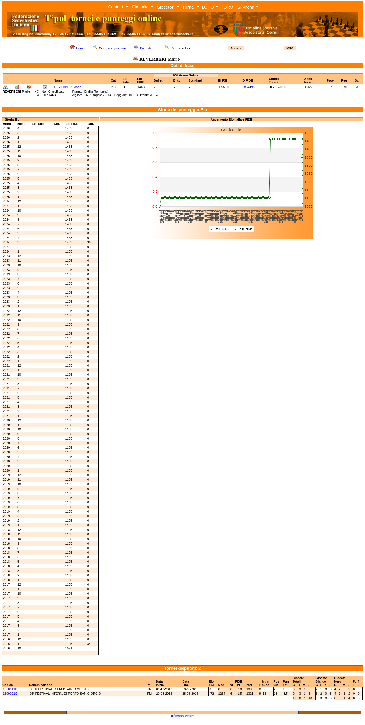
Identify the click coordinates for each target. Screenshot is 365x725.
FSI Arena (245, 7)
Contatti (115, 6)
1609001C (10, 693)
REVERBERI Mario (67, 87)
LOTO (208, 7)
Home (80, 48)
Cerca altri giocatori (112, 48)
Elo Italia (140, 6)
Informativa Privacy (182, 715)
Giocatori (166, 7)
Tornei (188, 7)
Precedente (148, 48)
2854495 (248, 87)
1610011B (10, 689)
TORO (227, 7)
